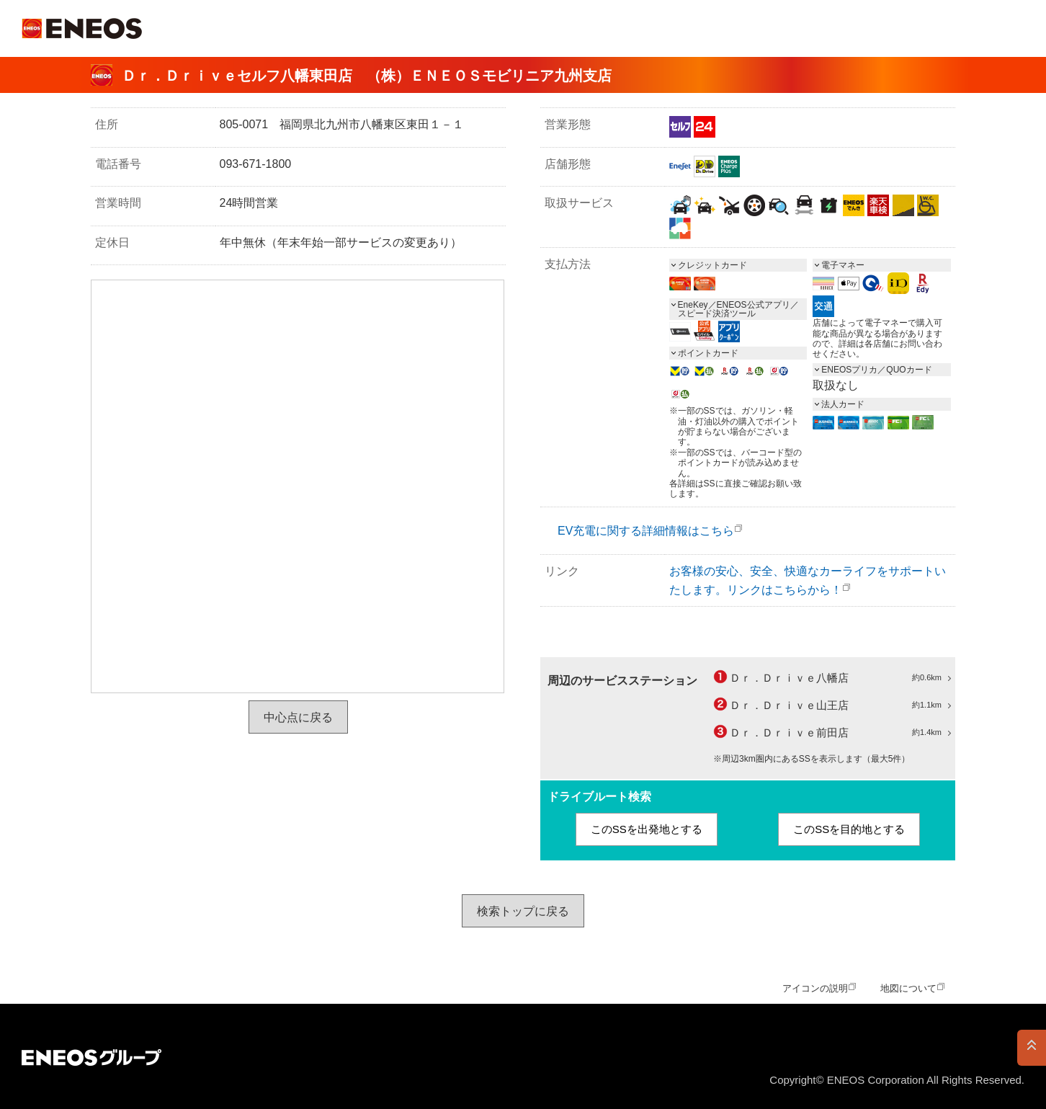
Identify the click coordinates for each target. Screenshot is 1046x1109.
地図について (908, 988)
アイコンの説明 (815, 988)
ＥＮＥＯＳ (82, 28)
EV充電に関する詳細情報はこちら (646, 531)
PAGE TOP (1031, 1048)
